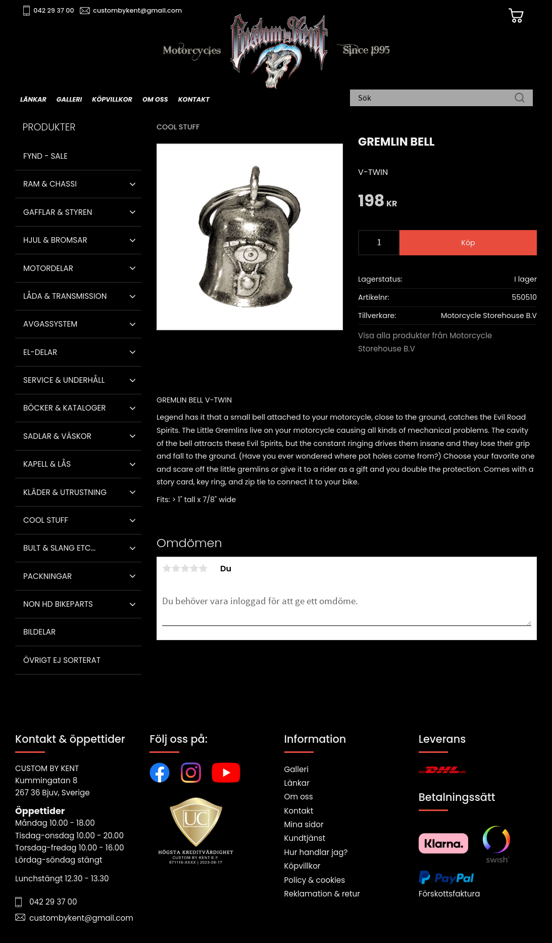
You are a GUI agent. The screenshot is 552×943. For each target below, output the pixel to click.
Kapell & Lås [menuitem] (47, 464)
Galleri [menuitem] (69, 99)
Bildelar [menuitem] (39, 631)
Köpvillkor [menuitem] (112, 99)
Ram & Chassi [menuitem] (50, 183)
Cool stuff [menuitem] (45, 520)
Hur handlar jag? (316, 852)
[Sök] (520, 98)
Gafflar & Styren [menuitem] (57, 212)
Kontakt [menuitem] (194, 99)
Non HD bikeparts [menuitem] (58, 604)
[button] (132, 184)
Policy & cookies (314, 880)
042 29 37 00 (53, 10)
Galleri (296, 769)
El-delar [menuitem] (40, 352)
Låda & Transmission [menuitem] (65, 296)
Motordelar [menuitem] (48, 268)
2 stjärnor (175, 568)
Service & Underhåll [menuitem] (64, 380)
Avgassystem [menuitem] (50, 324)
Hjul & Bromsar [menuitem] (55, 240)
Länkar (297, 783)
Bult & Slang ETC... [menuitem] (59, 548)
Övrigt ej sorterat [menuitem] (62, 660)
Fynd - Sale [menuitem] (45, 156)
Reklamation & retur (322, 893)
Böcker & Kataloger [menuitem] (64, 407)
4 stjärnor (193, 568)
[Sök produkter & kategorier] (436, 98)
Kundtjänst (305, 838)
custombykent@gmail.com (137, 10)
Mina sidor (304, 824)
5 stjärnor (203, 568)
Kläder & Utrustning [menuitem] (65, 492)
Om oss (298, 796)
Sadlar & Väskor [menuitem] (57, 436)
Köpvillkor (302, 866)
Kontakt (299, 810)
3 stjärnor (184, 568)
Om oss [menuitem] (155, 99)
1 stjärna (166, 568)
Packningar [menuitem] (47, 576)
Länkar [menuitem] (33, 99)
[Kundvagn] (516, 15)
